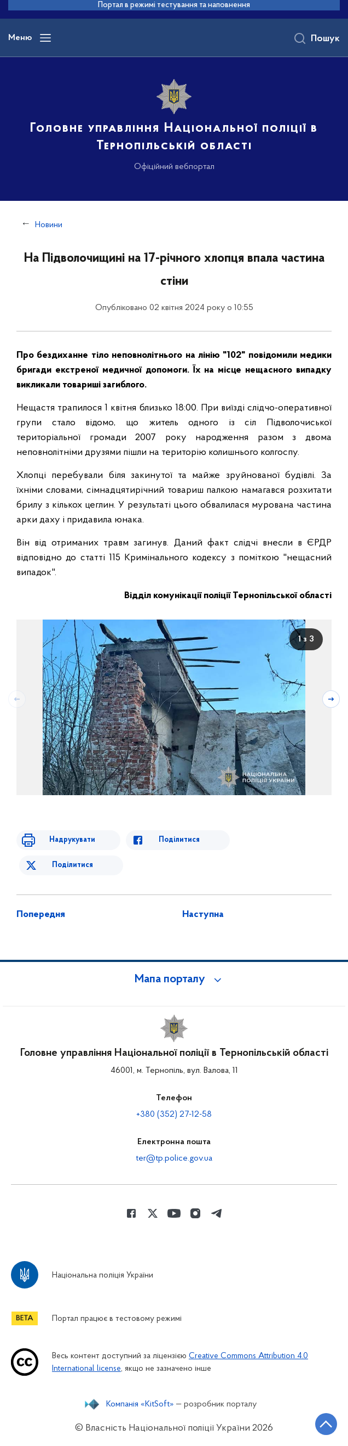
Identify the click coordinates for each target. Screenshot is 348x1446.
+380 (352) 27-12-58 (174, 1114)
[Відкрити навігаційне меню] (45, 37)
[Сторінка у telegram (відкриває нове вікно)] (216, 1213)
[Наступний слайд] (331, 699)
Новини (48, 225)
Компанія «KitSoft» (140, 1404)
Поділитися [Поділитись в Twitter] (72, 865)
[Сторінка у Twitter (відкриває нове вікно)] (152, 1213)
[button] (174, 979)
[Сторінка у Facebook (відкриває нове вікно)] (131, 1213)
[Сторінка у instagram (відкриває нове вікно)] (195, 1213)
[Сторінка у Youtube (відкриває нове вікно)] (174, 1213)
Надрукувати (72, 840)
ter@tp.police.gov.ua (174, 1158)
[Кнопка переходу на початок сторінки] (326, 1424)
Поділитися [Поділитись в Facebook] (179, 840)
